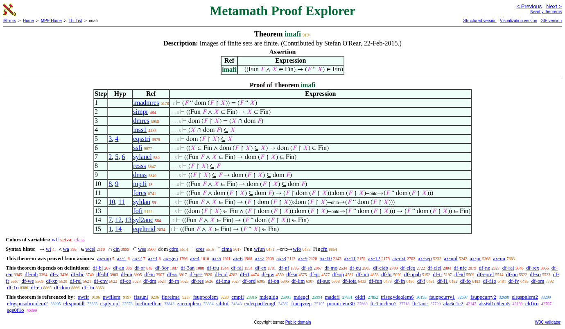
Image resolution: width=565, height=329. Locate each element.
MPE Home (51, 20)
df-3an (187, 268)
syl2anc (143, 219)
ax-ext (398, 258)
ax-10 (326, 258)
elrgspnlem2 (525, 297)
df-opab (412, 274)
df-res (197, 281)
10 (111, 201)
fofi (137, 210)
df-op (338, 274)
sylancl (142, 156)
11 (121, 201)
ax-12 (374, 258)
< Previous (529, 6)
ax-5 (216, 258)
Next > (554, 6)
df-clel (434, 268)
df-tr (437, 274)
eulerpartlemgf (260, 303)
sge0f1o (15, 310)
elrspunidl (74, 303)
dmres (141, 120)
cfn (324, 249)
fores (139, 192)
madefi (332, 297)
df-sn (292, 274)
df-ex (260, 268)
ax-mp (104, 258)
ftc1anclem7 (383, 303)
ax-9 (302, 258)
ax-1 (122, 258)
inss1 (140, 129)
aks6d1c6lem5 (494, 303)
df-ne (484, 268)
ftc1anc (419, 303)
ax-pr (475, 258)
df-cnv (101, 281)
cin (116, 249)
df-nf (283, 268)
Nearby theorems (546, 11)
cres (200, 249)
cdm (173, 249)
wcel (91, 249)
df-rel (75, 281)
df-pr (315, 274)
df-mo (330, 268)
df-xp (52, 281)
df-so (535, 274)
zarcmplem (189, 303)
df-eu (355, 268)
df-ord (249, 281)
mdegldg (269, 297)
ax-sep (425, 258)
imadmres (146, 102)
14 (118, 228)
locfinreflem (148, 303)
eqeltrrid (144, 228)
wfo (297, 249)
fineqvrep (301, 303)
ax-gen (170, 258)
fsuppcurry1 (442, 297)
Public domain (298, 322)
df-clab (380, 268)
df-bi (98, 268)
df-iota (349, 281)
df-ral (508, 268)
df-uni (362, 274)
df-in (150, 274)
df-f (421, 281)
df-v (54, 274)
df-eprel (485, 274)
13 (128, 219)
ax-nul (450, 258)
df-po (512, 274)
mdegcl (301, 297)
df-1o (12, 287)
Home (28, 20)
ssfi (137, 147)
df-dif (103, 274)
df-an (118, 268)
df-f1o (490, 281)
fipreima (171, 297)
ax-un (499, 258)
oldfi (360, 297)
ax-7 (259, 258)
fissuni (141, 297)
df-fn (399, 281)
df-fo (465, 281)
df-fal (237, 268)
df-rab (31, 274)
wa (66, 249)
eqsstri (141, 138)
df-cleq (408, 268)
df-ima (223, 281)
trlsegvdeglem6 (397, 297)
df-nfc (460, 268)
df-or (139, 268)
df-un (126, 274)
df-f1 (442, 281)
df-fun (375, 281)
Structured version (479, 20)
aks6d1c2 (453, 303)
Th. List (75, 20)
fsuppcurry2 (483, 297)
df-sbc (77, 274)
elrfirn (531, 303)
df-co (125, 281)
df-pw (268, 274)
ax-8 (281, 258)
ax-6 (238, 258)
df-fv (513, 281)
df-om (538, 281)
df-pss (196, 274)
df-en (36, 287)
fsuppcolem (205, 297)
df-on (273, 281)
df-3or (162, 268)
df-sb (306, 268)
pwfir (83, 297)
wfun (259, 249)
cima (226, 249)
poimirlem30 (341, 303)
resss (139, 165)
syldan (141, 201)
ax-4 (194, 258)
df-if (244, 274)
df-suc (323, 281)
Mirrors (9, 20)
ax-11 (350, 258)
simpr (140, 111)
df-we (27, 281)
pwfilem (111, 297)
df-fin (88, 287)
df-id (459, 274)
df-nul (221, 274)
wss (142, 249)
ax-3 (152, 258)
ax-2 (137, 258)
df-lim (298, 281)
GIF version (551, 20)
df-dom (62, 287)
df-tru (213, 268)
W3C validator (547, 322)
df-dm (149, 281)
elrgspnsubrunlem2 (27, 303)
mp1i (140, 183)
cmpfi (237, 297)
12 (118, 219)
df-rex (532, 268)
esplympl (110, 303)
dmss (140, 174)
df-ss (172, 274)
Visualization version (518, 20)
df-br (386, 274)
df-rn (173, 281)
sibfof (222, 303)
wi (48, 249)
